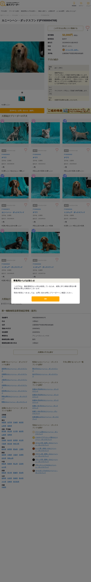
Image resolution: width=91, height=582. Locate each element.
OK (45, 299)
